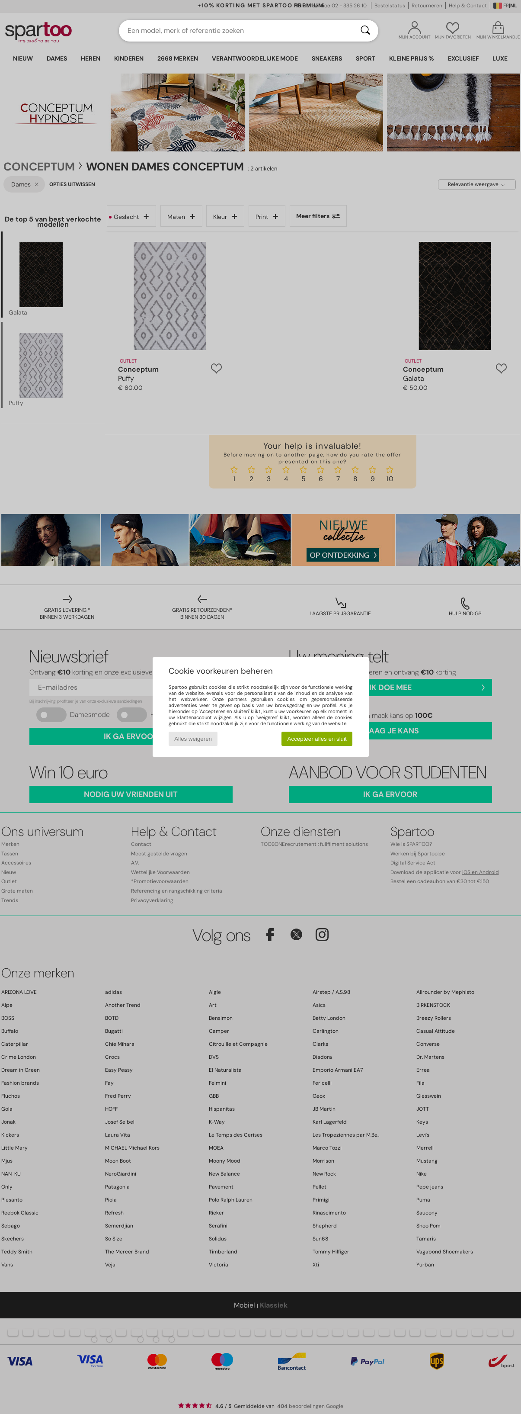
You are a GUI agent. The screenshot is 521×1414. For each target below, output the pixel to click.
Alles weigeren (193, 739)
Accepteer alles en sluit (317, 739)
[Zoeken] (365, 31)
